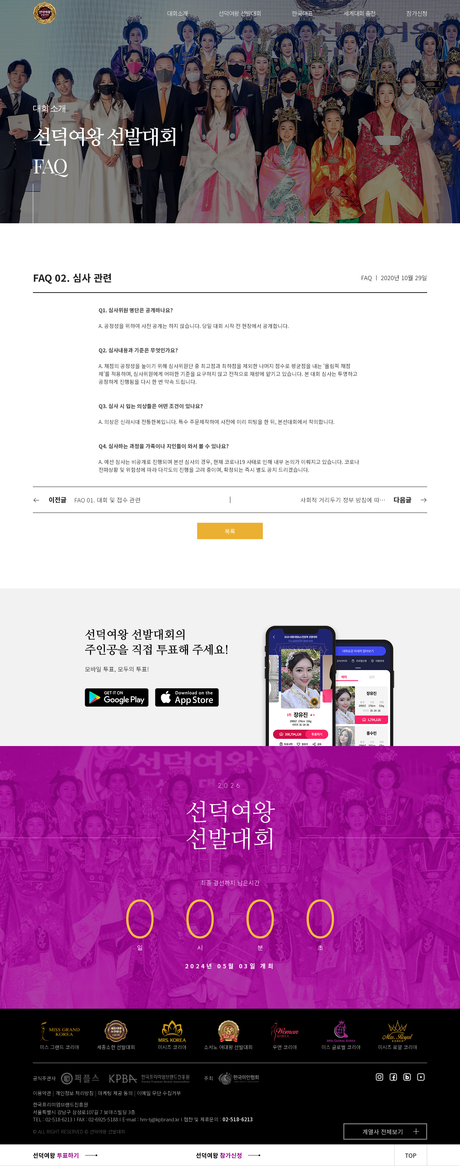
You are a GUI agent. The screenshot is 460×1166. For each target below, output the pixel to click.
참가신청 (416, 13)
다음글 (410, 499)
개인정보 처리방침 (75, 1092)
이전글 (49, 499)
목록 (230, 531)
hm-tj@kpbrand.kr (159, 1119)
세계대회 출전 (359, 13)
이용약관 (42, 1092)
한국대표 (302, 13)
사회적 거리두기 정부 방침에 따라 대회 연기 (346, 500)
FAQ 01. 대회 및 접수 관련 (107, 500)
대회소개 (177, 13)
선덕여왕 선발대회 (239, 13)
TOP (411, 1155)
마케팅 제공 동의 (115, 1092)
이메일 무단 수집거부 (159, 1092)
